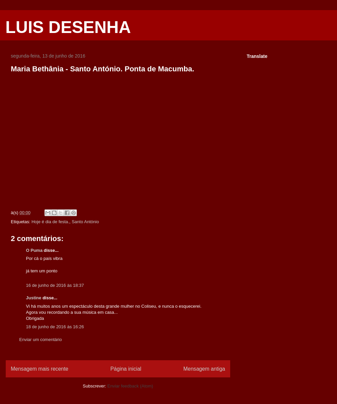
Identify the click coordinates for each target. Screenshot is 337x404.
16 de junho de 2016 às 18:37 (55, 285)
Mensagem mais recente (39, 369)
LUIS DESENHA (68, 27)
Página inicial (125, 369)
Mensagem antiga (204, 369)
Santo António (85, 221)
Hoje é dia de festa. (50, 221)
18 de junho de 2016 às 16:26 (55, 326)
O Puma (34, 250)
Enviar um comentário (40, 339)
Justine (33, 297)
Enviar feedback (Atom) (130, 386)
